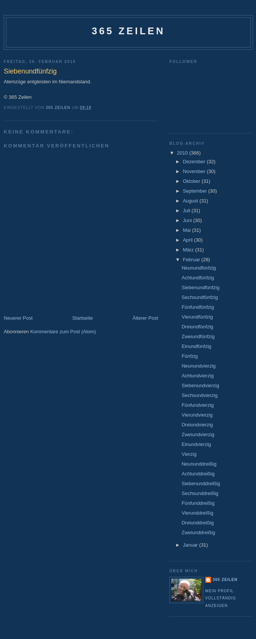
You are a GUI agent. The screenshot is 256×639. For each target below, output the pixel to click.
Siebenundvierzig (200, 385)
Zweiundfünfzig (197, 336)
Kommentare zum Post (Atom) (63, 331)
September (195, 191)
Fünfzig (189, 356)
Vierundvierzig (196, 415)
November (195, 171)
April (188, 240)
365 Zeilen (128, 31)
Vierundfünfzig (197, 317)
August (191, 201)
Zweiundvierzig (197, 434)
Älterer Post (145, 318)
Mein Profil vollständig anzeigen (220, 598)
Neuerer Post (18, 318)
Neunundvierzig (198, 366)
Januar (191, 545)
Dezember (195, 161)
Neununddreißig (198, 464)
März (189, 250)
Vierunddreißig (197, 513)
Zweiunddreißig (198, 532)
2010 (183, 153)
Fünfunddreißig (197, 503)
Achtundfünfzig (197, 277)
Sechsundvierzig (199, 395)
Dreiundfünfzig (197, 326)
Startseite (82, 318)
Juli (187, 210)
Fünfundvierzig (197, 405)
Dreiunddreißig (197, 523)
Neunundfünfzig (198, 268)
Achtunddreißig (197, 474)
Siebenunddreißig (200, 483)
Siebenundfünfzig (200, 287)
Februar (192, 259)
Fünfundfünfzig (197, 307)
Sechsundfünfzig (199, 297)
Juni (188, 220)
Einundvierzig (196, 444)
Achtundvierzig (197, 375)
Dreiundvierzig (197, 425)
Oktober (192, 181)
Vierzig (189, 454)
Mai (187, 230)
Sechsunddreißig (199, 493)
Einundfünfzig (196, 346)
